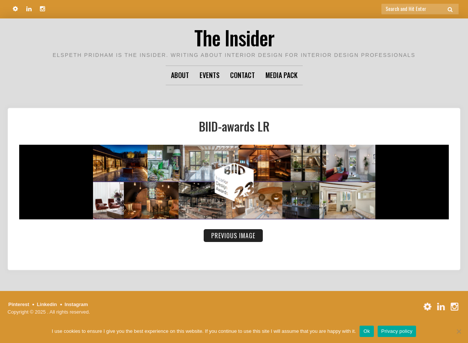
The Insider (234, 37)
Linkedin (47, 304)
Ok (366, 331)
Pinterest (18, 304)
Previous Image (233, 235)
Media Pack (281, 75)
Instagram (76, 304)
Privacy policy (397, 331)
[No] (458, 331)
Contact (242, 75)
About (180, 75)
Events (210, 75)
